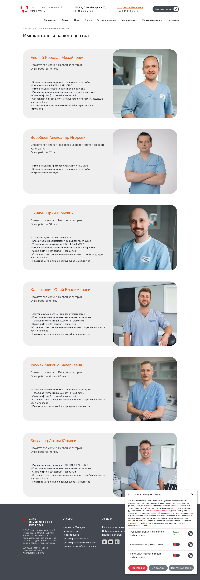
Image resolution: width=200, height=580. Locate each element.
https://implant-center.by (159, 511)
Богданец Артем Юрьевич (55, 440)
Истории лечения (106, 20)
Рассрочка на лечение (114, 527)
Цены (77, 20)
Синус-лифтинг (71, 531)
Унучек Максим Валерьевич (56, 365)
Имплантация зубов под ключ (79, 546)
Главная (27, 28)
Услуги (88, 20)
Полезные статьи (112, 534)
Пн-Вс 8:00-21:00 (83, 10)
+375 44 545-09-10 (128, 10)
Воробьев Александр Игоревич (59, 137)
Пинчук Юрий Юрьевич (52, 213)
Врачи (38, 28)
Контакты (173, 20)
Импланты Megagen (74, 527)
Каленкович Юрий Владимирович (62, 289)
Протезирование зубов (76, 538)
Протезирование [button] (152, 20)
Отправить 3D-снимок (130, 7)
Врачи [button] (64, 20)
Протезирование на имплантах (80, 542)
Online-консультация (113, 531)
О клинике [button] (50, 20)
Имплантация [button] (129, 20)
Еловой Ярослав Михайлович (57, 57)
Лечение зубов (71, 534)
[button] (191, 495)
